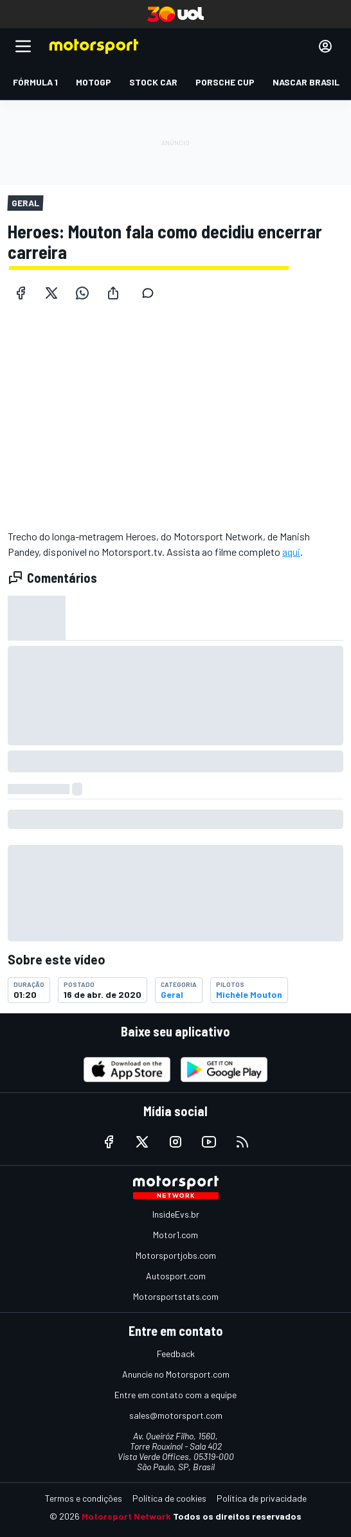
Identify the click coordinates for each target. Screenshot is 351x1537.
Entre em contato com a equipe (175, 1394)
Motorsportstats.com (176, 1296)
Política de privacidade (262, 1498)
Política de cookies (169, 1498)
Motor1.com (175, 1234)
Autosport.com (176, 1275)
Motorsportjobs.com (176, 1255)
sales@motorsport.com (175, 1415)
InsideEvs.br (175, 1214)
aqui (291, 552)
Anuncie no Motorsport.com (176, 1374)
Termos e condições (83, 1498)
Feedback (176, 1353)
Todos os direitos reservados (237, 1516)
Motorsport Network (126, 1516)
